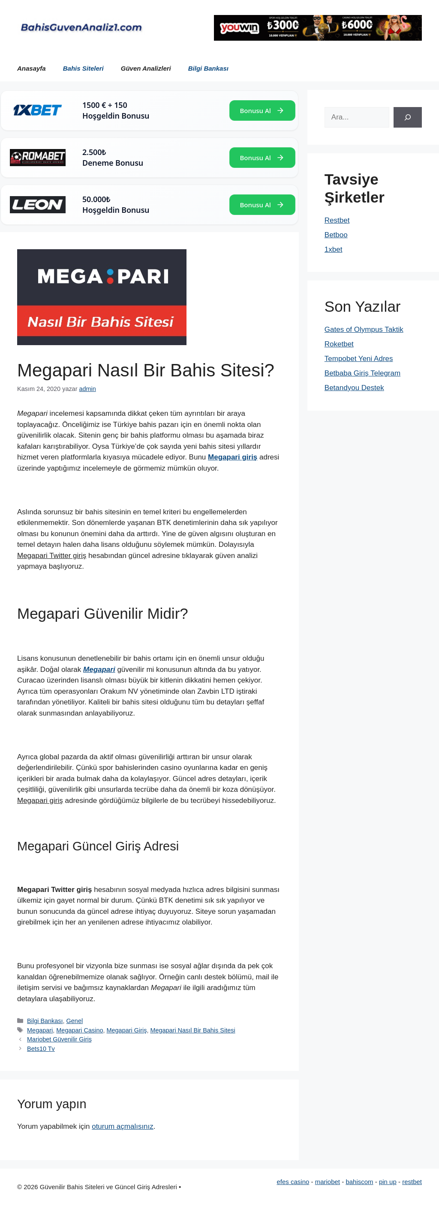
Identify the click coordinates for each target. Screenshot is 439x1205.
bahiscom (359, 1181)
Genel (74, 1020)
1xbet (334, 249)
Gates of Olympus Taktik (364, 329)
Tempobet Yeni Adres (359, 359)
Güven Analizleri (146, 68)
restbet (412, 1181)
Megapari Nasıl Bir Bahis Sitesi (192, 1030)
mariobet (327, 1181)
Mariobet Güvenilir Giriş (59, 1039)
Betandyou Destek (354, 388)
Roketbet (339, 344)
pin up (388, 1181)
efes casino (293, 1181)
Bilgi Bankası (208, 68)
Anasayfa (31, 68)
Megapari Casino (79, 1030)
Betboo (336, 235)
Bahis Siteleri (83, 68)
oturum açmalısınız (122, 1126)
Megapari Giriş (127, 1030)
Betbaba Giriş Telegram (362, 373)
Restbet (337, 220)
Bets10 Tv (41, 1048)
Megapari (40, 1030)
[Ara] (408, 117)
